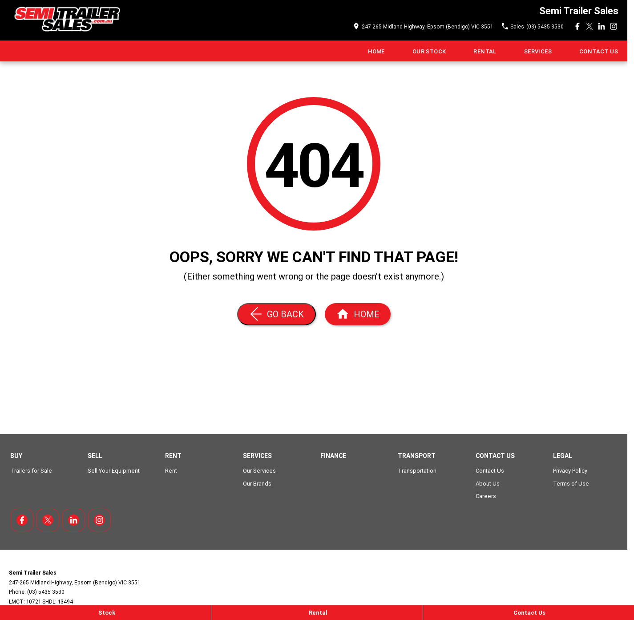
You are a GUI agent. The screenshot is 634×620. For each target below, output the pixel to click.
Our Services (259, 470)
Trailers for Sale (31, 470)
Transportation (417, 470)
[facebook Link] (577, 26)
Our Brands (257, 483)
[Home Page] (66, 20)
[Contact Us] (528, 612)
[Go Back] (276, 314)
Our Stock (429, 51)
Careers (486, 496)
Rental (484, 51)
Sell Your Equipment (114, 470)
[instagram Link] (613, 26)
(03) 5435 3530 (46, 591)
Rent (171, 470)
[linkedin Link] (601, 26)
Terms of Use (571, 483)
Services (538, 51)
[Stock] (105, 612)
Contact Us (598, 51)
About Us (488, 483)
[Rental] (316, 612)
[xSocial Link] (589, 26)
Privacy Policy (570, 470)
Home (376, 51)
